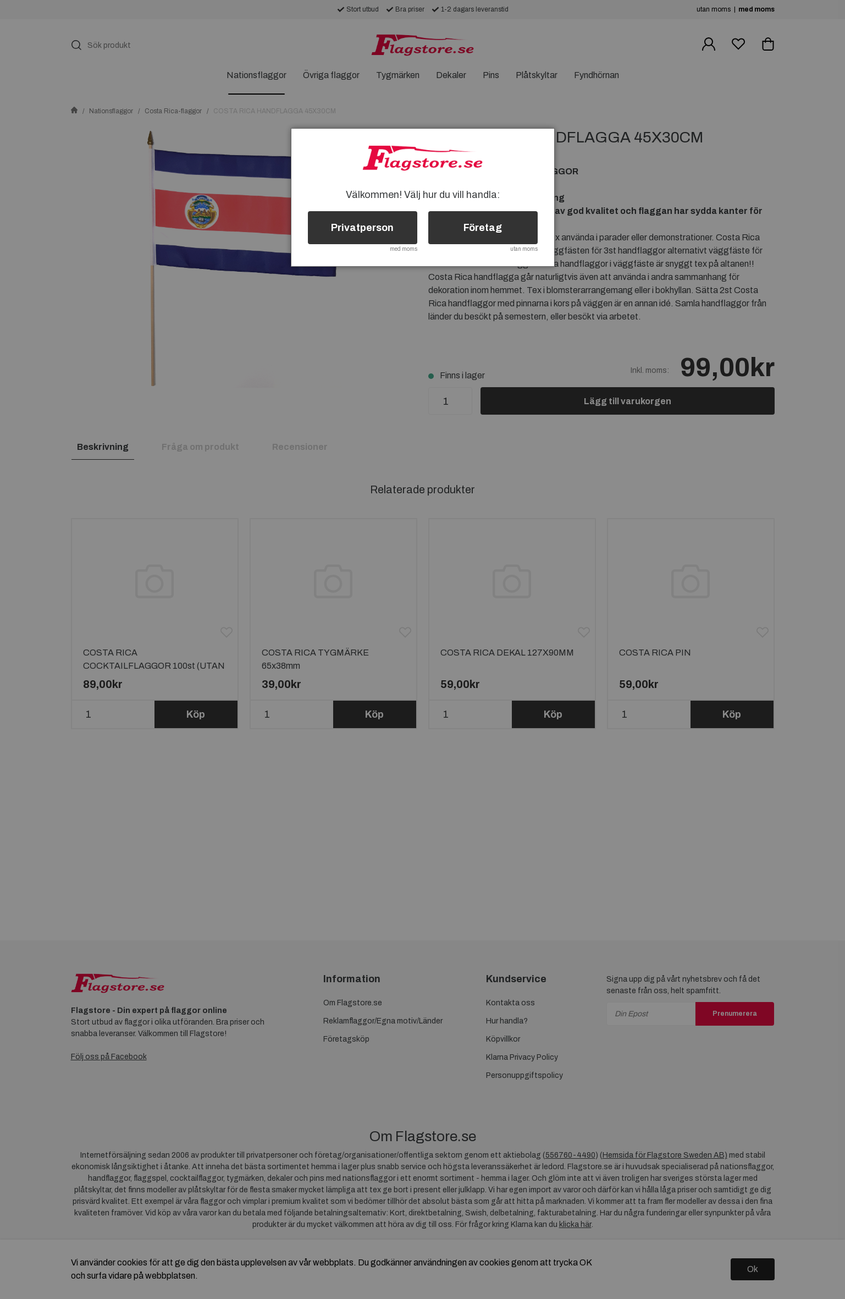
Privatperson (362, 227)
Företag (482, 227)
